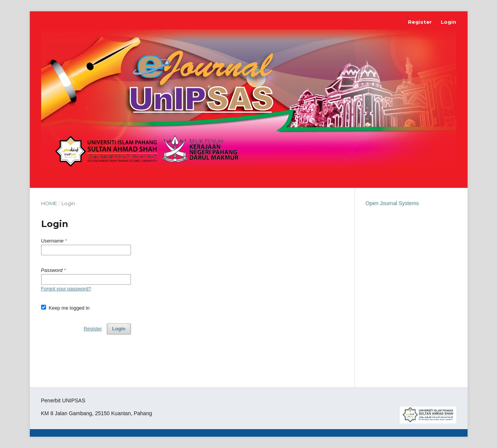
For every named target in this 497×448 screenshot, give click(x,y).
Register (420, 22)
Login (448, 22)
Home (49, 203)
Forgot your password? (66, 289)
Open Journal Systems (392, 203)
